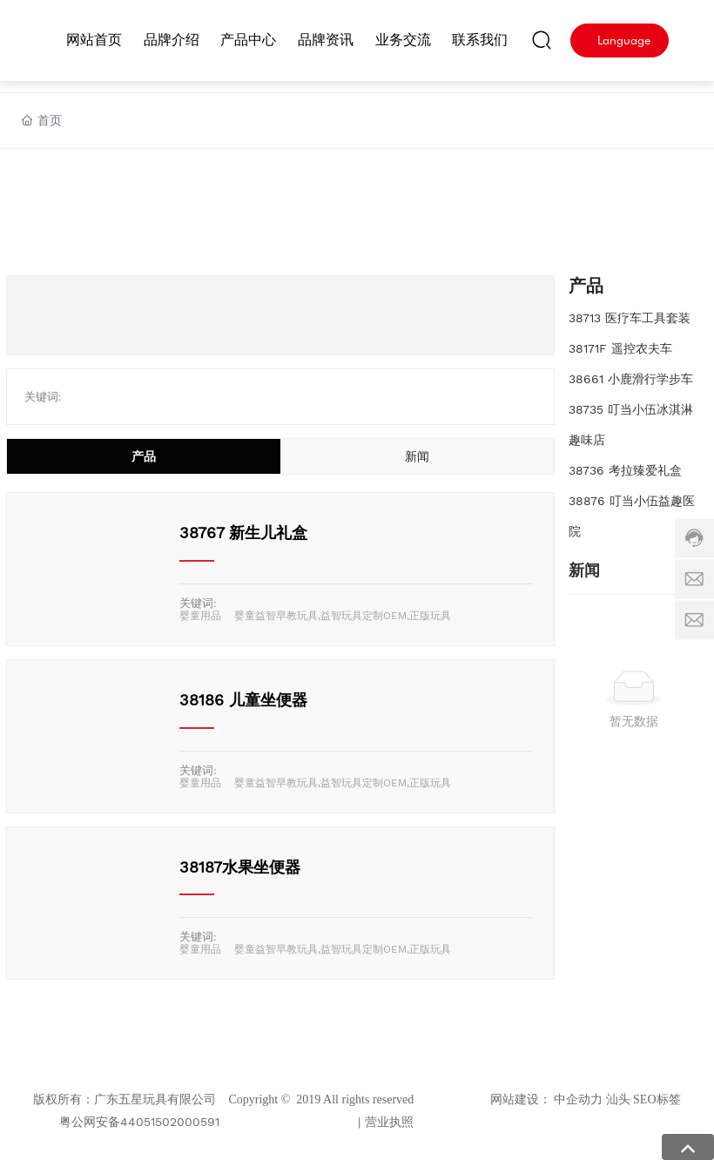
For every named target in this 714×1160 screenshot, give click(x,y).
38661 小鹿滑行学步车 (631, 379)
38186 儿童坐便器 (243, 700)
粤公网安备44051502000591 (139, 1122)
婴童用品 (200, 616)
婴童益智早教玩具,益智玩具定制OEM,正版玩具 (342, 616)
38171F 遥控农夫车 (620, 348)
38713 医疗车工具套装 (629, 318)
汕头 (618, 1099)
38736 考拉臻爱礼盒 (625, 470)
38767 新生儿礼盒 (243, 532)
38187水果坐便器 (239, 867)
